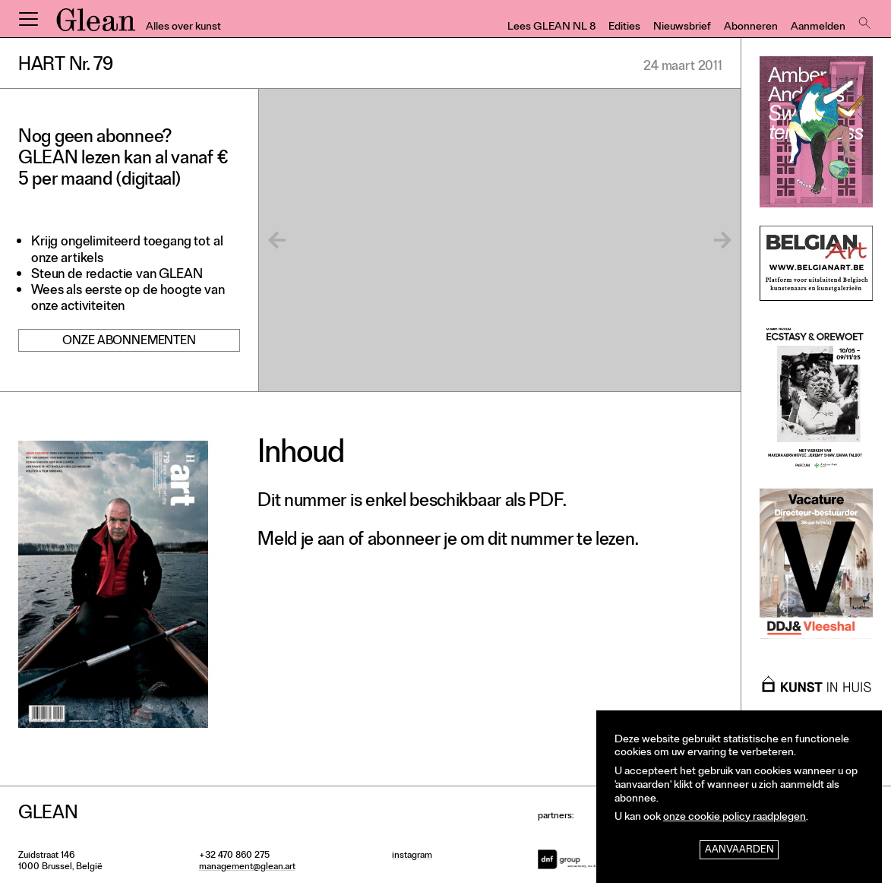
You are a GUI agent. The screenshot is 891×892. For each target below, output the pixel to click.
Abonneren (751, 27)
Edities (624, 27)
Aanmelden (818, 27)
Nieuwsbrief (682, 27)
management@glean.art (247, 867)
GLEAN (95, 25)
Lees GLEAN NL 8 (551, 27)
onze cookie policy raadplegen (734, 818)
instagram (412, 856)
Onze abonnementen (128, 342)
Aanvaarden (739, 851)
